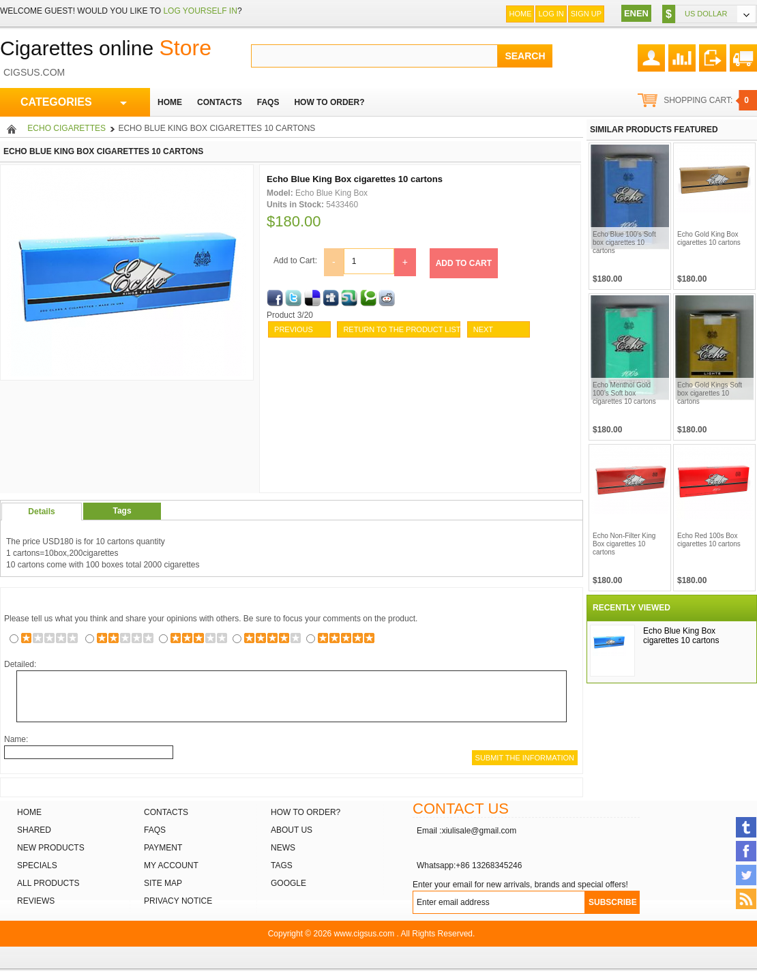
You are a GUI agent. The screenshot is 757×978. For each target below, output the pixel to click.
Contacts (166, 812)
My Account (171, 865)
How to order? (305, 812)
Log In (550, 14)
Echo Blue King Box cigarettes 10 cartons (681, 635)
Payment (163, 848)
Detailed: (20, 664)
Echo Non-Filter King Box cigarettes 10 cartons (624, 544)
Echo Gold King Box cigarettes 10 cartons (709, 238)
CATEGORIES (73, 102)
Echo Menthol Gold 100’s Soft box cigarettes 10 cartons (624, 393)
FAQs (155, 830)
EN (630, 13)
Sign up (586, 14)
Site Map (163, 883)
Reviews (36, 901)
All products (48, 883)
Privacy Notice (178, 901)
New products (51, 848)
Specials (37, 865)
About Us (291, 830)
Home (520, 14)
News (283, 848)
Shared (34, 830)
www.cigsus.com (364, 933)
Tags (122, 511)
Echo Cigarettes (66, 128)
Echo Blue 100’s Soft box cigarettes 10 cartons (624, 242)
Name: (16, 739)
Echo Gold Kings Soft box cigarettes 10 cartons (709, 393)
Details (41, 511)
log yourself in (200, 11)
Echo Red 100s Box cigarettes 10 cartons (709, 540)
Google (288, 883)
